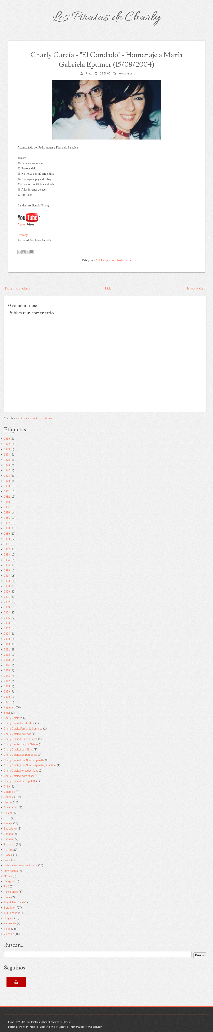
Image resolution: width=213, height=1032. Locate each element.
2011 (7, 649)
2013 (7, 660)
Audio (21, 224)
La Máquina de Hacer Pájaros (20, 865)
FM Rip (8, 849)
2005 (7, 618)
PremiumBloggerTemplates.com (86, 1026)
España (8, 834)
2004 (99, 260)
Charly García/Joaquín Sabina (21, 744)
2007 (7, 628)
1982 (7, 496)
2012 (7, 655)
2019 (7, 691)
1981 (7, 491)
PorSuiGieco (11, 892)
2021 (7, 702)
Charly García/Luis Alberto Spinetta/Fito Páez (30, 765)
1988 (7, 528)
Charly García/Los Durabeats (20, 755)
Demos (8, 802)
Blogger (67, 1022)
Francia (8, 855)
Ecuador (8, 813)
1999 (7, 586)
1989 (7, 533)
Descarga (23, 235)
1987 (7, 523)
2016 (7, 676)
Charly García (123, 260)
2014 (7, 665)
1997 (7, 575)
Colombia (9, 792)
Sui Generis (10, 913)
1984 (7, 507)
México (8, 876)
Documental (11, 807)
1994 (7, 560)
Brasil (7, 712)
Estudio (8, 839)
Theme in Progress (28, 1026)
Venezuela (10, 923)
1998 (7, 581)
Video (7, 929)
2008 (7, 633)
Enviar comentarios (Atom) (36, 418)
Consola (9, 797)
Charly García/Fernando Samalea (23, 728)
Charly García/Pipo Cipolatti (20, 781)
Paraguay (9, 881)
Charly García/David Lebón (19, 723)
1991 (7, 544)
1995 (7, 565)
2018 (7, 686)
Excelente (9, 844)
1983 (7, 502)
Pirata (88, 73)
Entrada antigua (196, 288)
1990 (7, 539)
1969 (7, 438)
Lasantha (63, 1026)
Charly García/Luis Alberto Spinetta (24, 760)
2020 (7, 697)
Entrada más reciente (17, 288)
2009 (7, 639)
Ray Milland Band (14, 902)
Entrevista (10, 828)
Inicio (108, 288)
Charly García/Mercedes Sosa (21, 770)
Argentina (108, 260)
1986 (7, 518)
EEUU (7, 818)
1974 (7, 454)
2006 (7, 623)
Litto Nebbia (11, 871)
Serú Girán (10, 907)
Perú (6, 886)
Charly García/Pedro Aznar (19, 776)
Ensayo (8, 823)
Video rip (9, 934)
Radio (7, 897)
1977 (7, 470)
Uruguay (9, 918)
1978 (7, 476)
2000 (7, 591)
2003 (7, 607)
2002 (7, 602)
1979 (7, 481)
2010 (7, 644)
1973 (7, 449)
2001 (7, 597)
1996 (7, 570)
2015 (7, 670)
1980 (7, 486)
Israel (7, 860)
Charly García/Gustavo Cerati (20, 739)
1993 (7, 554)
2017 (7, 681)
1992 (7, 549)
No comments (127, 73)
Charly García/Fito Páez (17, 734)
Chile (7, 786)
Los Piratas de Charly (106, 17)
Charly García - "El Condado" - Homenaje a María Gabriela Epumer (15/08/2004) (106, 59)
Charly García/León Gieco (18, 749)
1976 (7, 465)
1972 (7, 444)
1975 (7, 460)
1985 (7, 512)
